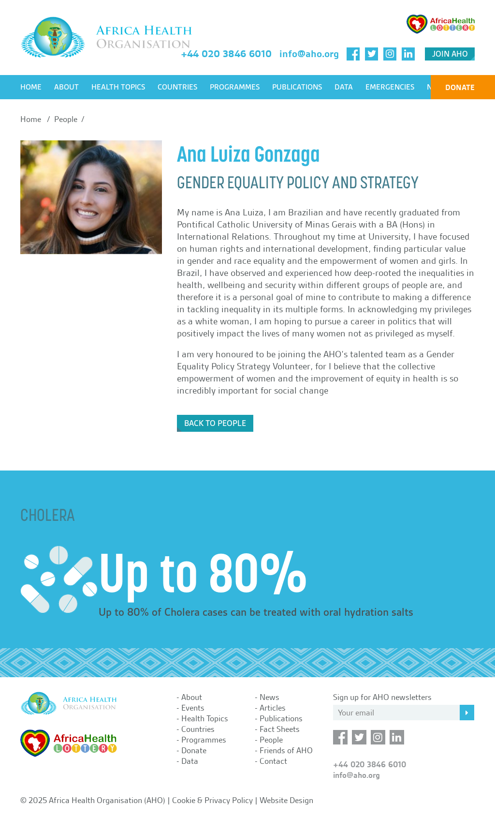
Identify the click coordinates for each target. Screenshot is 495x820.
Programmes (235, 87)
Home (31, 87)
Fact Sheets (280, 729)
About (66, 87)
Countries (177, 87)
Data (344, 87)
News (269, 697)
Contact (273, 761)
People (271, 739)
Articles (273, 707)
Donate (460, 87)
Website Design (286, 800)
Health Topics (118, 87)
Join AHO (450, 54)
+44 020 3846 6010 (226, 53)
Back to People (215, 423)
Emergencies (389, 87)
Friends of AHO (286, 750)
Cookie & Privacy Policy (212, 800)
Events (192, 707)
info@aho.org (309, 53)
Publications (297, 87)
